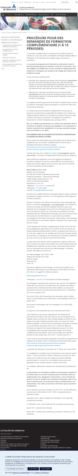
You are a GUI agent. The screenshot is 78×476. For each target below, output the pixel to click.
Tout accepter (45, 469)
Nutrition (3, 449)
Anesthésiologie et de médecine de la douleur (15, 436)
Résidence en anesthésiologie (11, 40)
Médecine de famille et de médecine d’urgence (15, 444)
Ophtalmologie (45, 438)
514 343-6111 (41, 186)
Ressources (43, 14)
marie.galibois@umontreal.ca (43, 190)
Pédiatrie (43, 444)
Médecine (4, 442)
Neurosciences (5, 447)
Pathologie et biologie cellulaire (50, 440)
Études (8, 14)
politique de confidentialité (20, 473)
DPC (52, 14)
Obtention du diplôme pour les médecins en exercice (12, 61)
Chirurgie (3, 440)
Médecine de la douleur (19, 32)
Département (31, 14)
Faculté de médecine (26, 7)
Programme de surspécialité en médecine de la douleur (12, 46)
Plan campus (36, 2)
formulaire (53, 153)
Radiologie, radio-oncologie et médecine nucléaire (56, 447)
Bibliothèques (28, 2)
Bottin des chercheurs (9, 57)
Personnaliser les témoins (16, 469)
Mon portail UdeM (51, 2)
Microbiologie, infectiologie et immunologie (14, 446)
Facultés (21, 2)
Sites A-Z (43, 2)
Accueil (2, 14)
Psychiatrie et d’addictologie (49, 446)
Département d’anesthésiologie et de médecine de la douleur (45, 9)
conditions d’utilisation (41, 473)
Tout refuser (33, 469)
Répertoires (14, 2)
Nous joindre (61, 14)
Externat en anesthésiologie (10, 37)
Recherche (19, 14)
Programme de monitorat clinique (10, 54)
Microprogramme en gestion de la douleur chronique (12, 65)
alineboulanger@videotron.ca (37, 276)
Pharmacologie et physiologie (50, 442)
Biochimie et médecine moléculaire (11, 438)
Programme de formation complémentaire (10, 50)
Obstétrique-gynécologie (48, 436)
